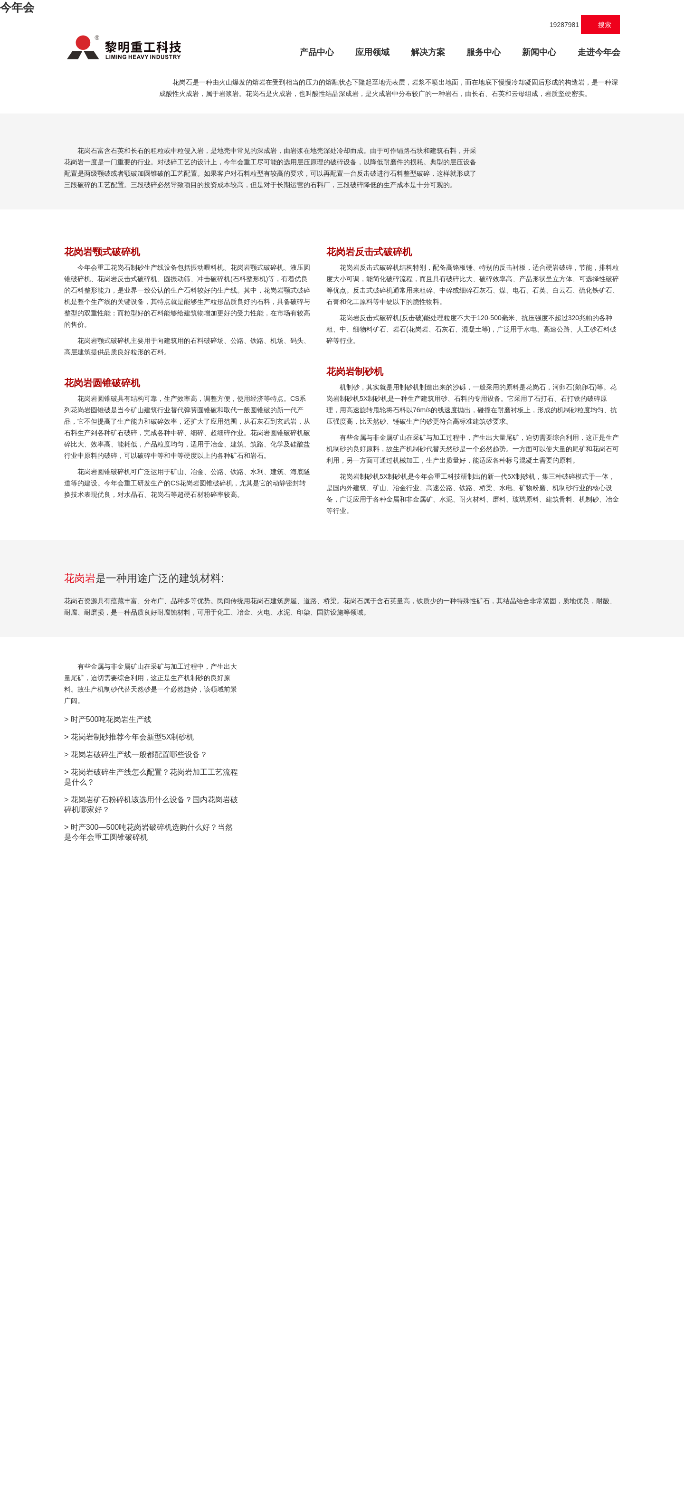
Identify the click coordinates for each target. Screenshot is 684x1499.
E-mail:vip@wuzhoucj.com (466, 1466)
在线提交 (330, 1404)
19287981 (559, 24)
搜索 (601, 24)
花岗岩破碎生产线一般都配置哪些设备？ (139, 1286)
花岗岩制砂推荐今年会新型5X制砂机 (132, 1268)
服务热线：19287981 (387, 1466)
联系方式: (291, 1252)
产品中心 (321, 51)
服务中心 (483, 52)
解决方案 (428, 52)
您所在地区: (288, 1195)
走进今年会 (599, 52)
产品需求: (291, 1309)
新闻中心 (539, 52)
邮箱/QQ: (291, 1281)
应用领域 (372, 52)
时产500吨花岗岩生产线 (111, 1251)
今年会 (17, 7)
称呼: (298, 1224)
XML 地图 (342, 1489)
